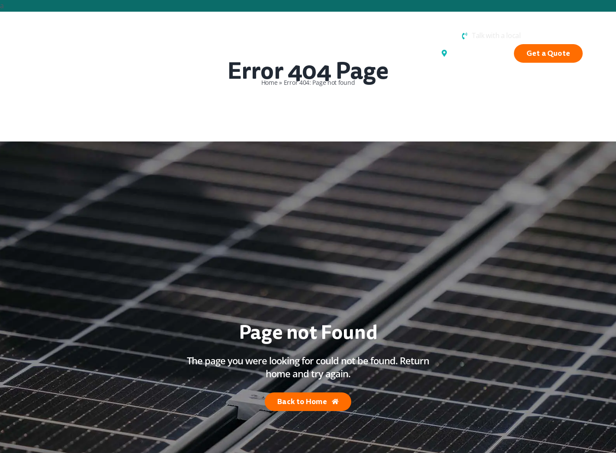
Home (269, 82)
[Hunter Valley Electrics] (53, 32)
